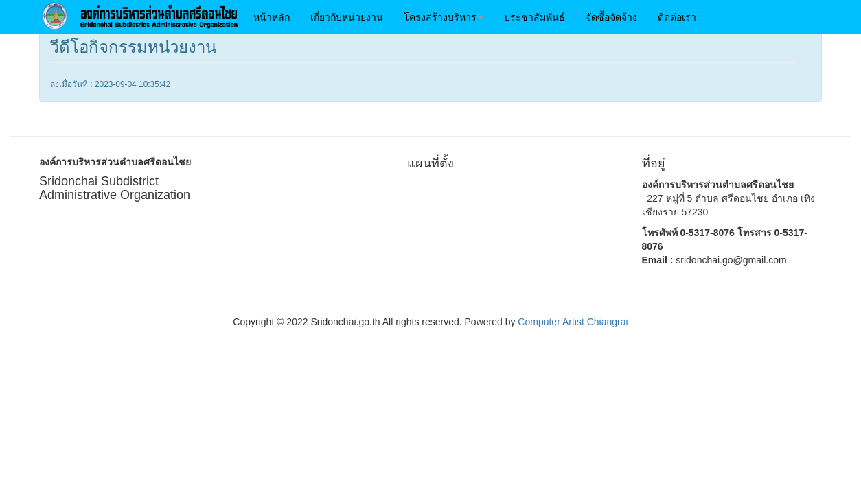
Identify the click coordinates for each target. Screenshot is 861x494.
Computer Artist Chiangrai (573, 321)
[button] (443, 17)
